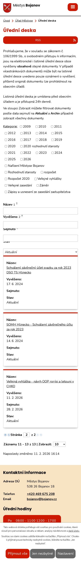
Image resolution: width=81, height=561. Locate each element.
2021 (12, 153)
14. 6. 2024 (15, 341)
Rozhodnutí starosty (22, 172)
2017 (27, 140)
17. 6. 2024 (15, 284)
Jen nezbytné (42, 553)
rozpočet (50, 172)
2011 (58, 126)
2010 (42, 126)
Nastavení (65, 553)
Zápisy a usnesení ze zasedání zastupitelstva (39, 192)
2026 (27, 159)
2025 (12, 159)
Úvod (6, 21)
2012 (12, 133)
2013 (27, 133)
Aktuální (12, 302)
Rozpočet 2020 (19, 179)
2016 (12, 140)
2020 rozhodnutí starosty (41, 146)
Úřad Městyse (24, 21)
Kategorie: (10, 126)
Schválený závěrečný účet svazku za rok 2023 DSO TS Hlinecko (39, 270)
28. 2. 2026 (15, 409)
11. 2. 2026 (15, 398)
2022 (27, 153)
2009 (27, 126)
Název (9, 204)
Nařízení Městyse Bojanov (26, 166)
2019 (58, 140)
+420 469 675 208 (41, 494)
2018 (43, 140)
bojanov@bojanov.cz (42, 499)
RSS (55, 40)
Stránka (16, 435)
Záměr (44, 185)
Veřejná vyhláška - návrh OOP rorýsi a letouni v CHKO (40, 383)
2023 (43, 153)
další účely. (74, 531)
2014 (43, 133)
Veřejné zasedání (20, 185)
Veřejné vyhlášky (49, 179)
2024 (58, 153)
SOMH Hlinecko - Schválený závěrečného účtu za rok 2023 (40, 326)
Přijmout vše (17, 553)
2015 (58, 133)
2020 (12, 146)
